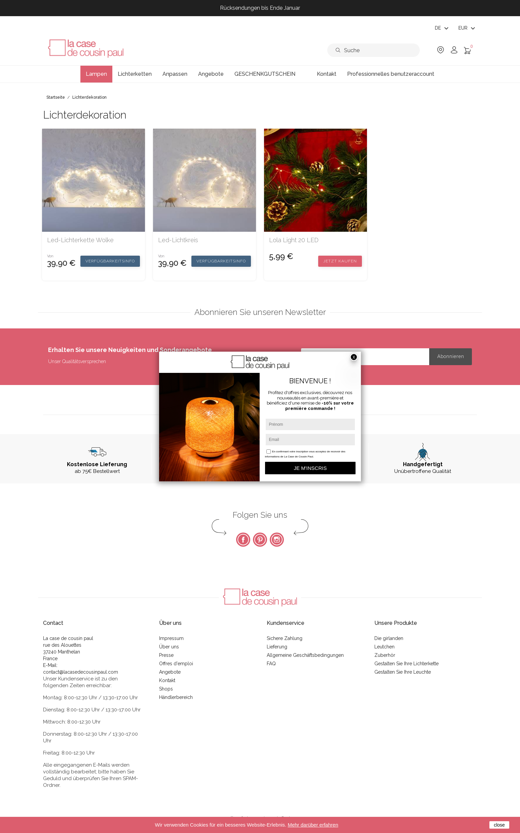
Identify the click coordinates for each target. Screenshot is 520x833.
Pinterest (260, 540)
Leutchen (384, 646)
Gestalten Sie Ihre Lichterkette (406, 663)
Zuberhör (384, 655)
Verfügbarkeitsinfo (110, 261)
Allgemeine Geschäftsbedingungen (305, 655)
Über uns (169, 646)
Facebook (243, 540)
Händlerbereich (176, 697)
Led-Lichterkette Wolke (80, 240)
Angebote (170, 672)
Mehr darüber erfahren (313, 825)
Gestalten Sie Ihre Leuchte (402, 672)
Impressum (171, 638)
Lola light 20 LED (294, 240)
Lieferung (277, 646)
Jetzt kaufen (340, 261)
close (499, 825)
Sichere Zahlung (284, 638)
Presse (166, 655)
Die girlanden (388, 638)
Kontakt (167, 680)
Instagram (277, 540)
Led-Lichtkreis (178, 240)
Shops (166, 689)
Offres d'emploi (176, 663)
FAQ (271, 663)
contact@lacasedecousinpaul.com (80, 672)
